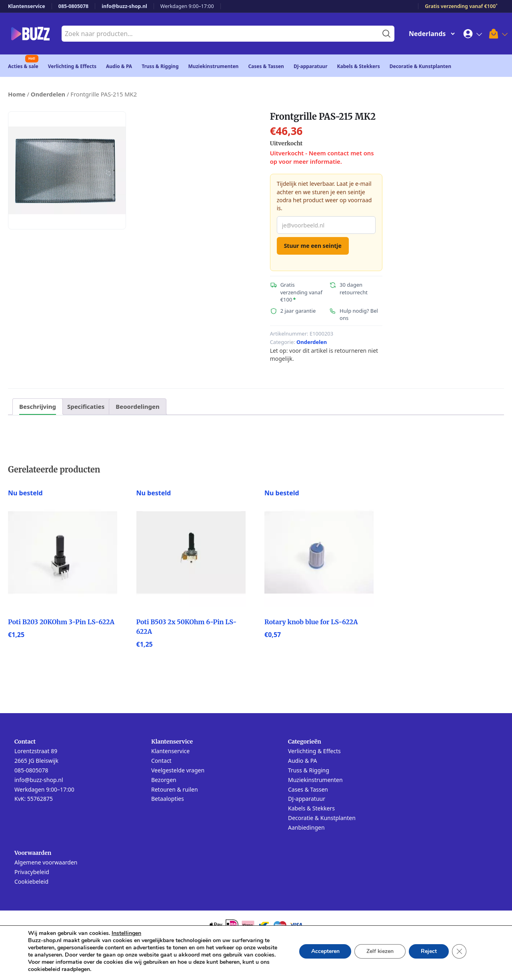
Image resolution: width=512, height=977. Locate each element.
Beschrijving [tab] (37, 406)
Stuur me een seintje (313, 245)
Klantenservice (26, 6)
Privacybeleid (31, 872)
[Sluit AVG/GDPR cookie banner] (459, 951)
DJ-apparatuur (311, 66)
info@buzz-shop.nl (124, 6)
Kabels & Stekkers (358, 66)
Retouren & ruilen (174, 789)
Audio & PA (119, 66)
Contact (161, 760)
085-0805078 (73, 6)
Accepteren (324, 951)
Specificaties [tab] (85, 406)
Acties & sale (23, 66)
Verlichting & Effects (72, 66)
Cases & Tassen (266, 66)
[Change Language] (430, 34)
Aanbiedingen (306, 827)
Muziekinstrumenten (213, 66)
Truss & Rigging (160, 66)
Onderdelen (48, 94)
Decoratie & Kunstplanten (420, 66)
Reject (429, 951)
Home (17, 94)
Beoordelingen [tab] (137, 406)
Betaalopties (167, 798)
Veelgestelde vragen (177, 770)
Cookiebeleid (31, 881)
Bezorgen (163, 780)
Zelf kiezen (380, 951)
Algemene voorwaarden (45, 862)
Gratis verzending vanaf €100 (461, 6)
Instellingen (126, 933)
